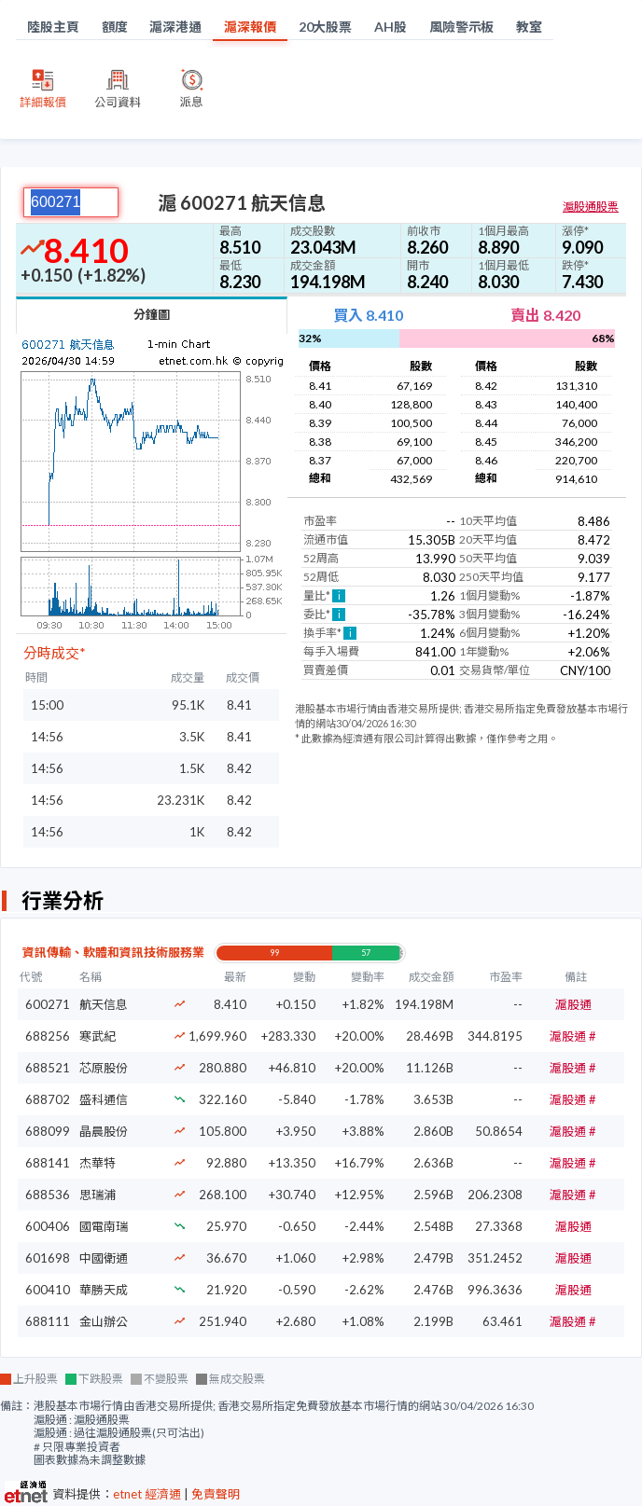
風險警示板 (462, 27)
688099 (47, 1131)
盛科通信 (103, 1099)
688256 (47, 1036)
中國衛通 (103, 1257)
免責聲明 (215, 1493)
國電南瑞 (103, 1226)
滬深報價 (250, 27)
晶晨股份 (103, 1131)
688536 (47, 1194)
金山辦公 (103, 1321)
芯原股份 (103, 1067)
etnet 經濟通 (147, 1493)
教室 (529, 27)
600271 (47, 1004)
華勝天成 (103, 1289)
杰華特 (97, 1162)
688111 (47, 1321)
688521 (47, 1067)
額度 (115, 27)
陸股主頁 (53, 27)
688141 (47, 1162)
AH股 (390, 27)
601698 (47, 1257)
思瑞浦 (97, 1194)
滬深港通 (175, 27)
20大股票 (326, 27)
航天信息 (103, 1004)
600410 (47, 1289)
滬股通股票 (591, 207)
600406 (47, 1226)
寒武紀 (97, 1036)
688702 (47, 1099)
